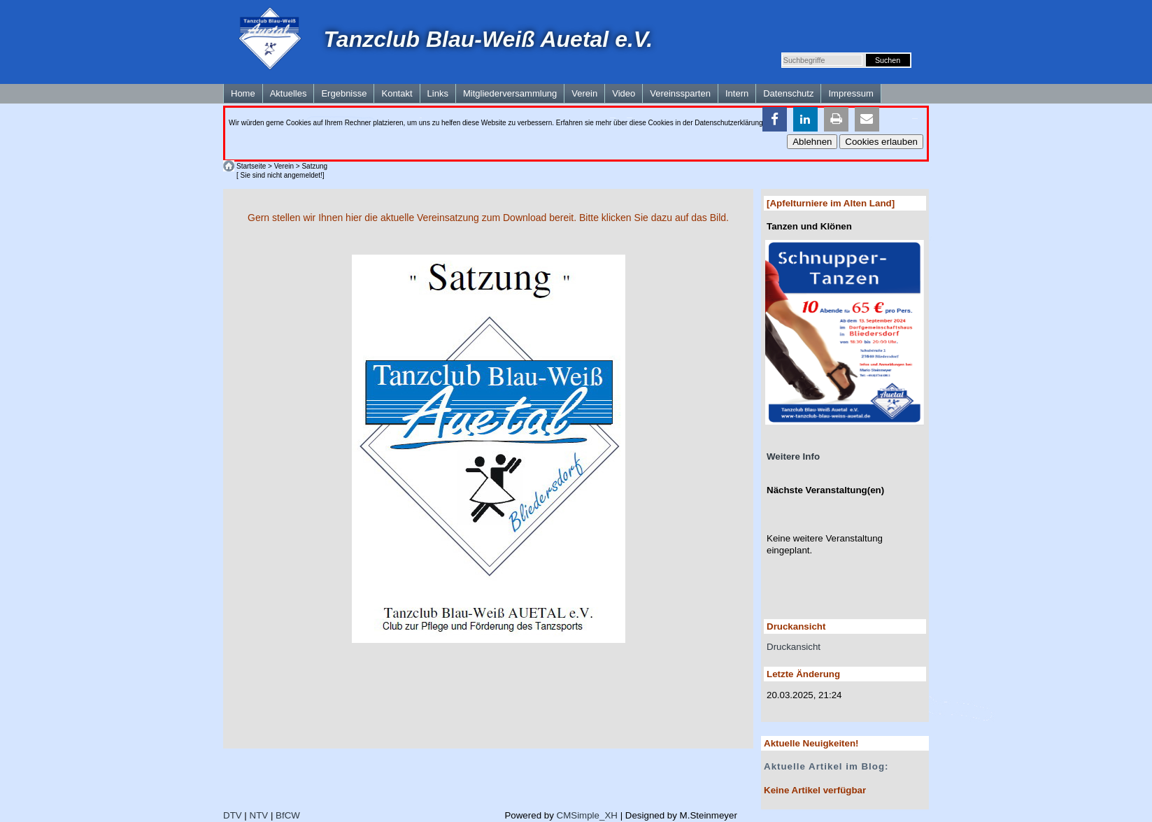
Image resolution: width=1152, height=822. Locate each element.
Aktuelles (288, 93)
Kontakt (396, 93)
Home (243, 93)
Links (437, 93)
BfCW (288, 815)
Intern (736, 93)
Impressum (850, 93)
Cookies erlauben (881, 141)
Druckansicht (793, 647)
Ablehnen (812, 141)
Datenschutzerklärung (728, 123)
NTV (259, 815)
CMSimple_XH (587, 815)
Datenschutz (788, 93)
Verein (584, 93)
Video (623, 93)
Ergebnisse (344, 93)
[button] (774, 119)
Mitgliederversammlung (510, 93)
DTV (232, 815)
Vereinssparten (680, 93)
